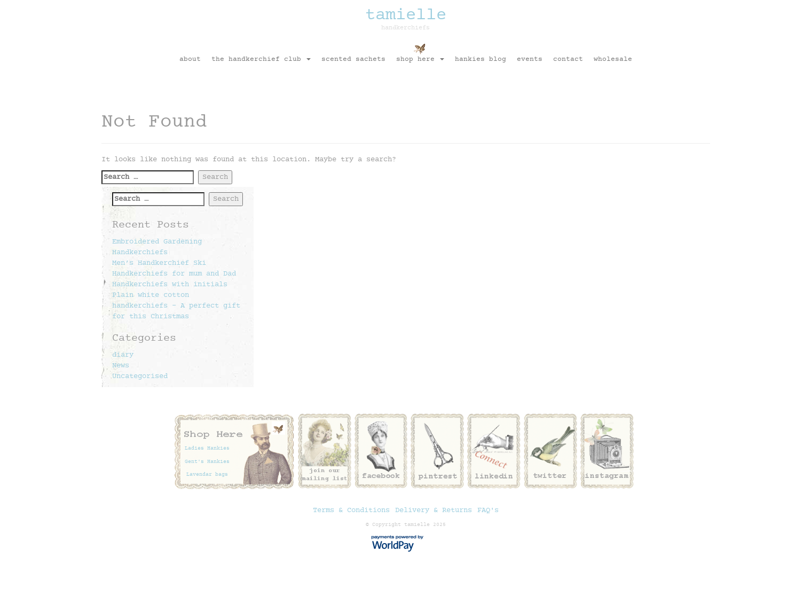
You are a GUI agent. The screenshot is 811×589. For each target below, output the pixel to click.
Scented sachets (353, 59)
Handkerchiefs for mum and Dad (174, 274)
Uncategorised (140, 376)
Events (529, 59)
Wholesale (613, 59)
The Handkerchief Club (261, 59)
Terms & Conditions (351, 510)
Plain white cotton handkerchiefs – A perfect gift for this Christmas (176, 305)
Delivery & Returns (433, 510)
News (120, 366)
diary (122, 355)
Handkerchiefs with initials (169, 284)
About (190, 59)
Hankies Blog (480, 59)
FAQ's (488, 510)
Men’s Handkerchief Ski (159, 263)
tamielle (405, 18)
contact (568, 59)
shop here (420, 59)
